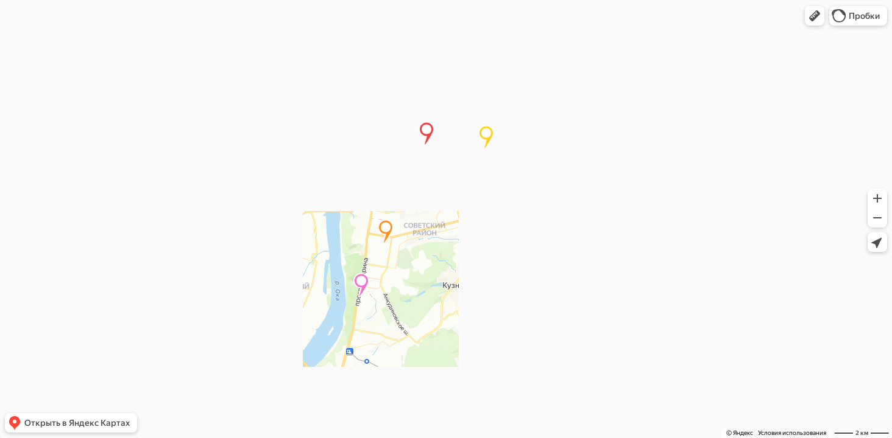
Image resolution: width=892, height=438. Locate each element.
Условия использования (792, 432)
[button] (814, 16)
